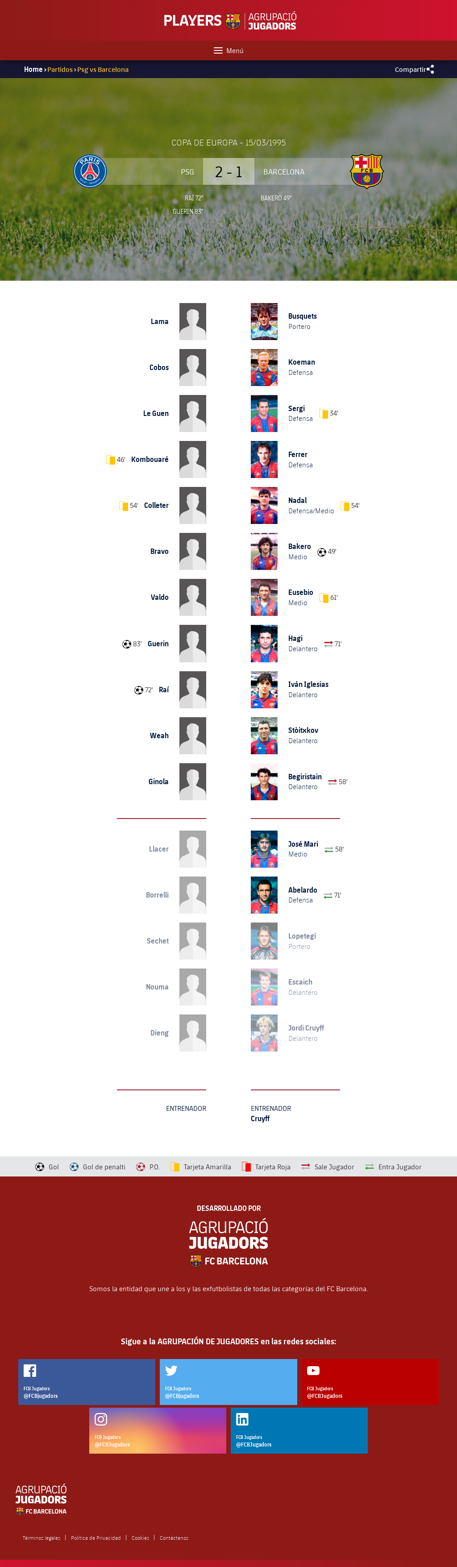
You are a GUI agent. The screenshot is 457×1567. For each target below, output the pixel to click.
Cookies (140, 1537)
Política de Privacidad (96, 1537)
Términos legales (41, 1537)
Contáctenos (174, 1537)
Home (33, 69)
